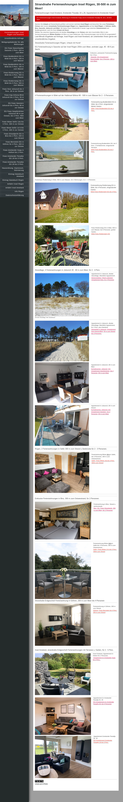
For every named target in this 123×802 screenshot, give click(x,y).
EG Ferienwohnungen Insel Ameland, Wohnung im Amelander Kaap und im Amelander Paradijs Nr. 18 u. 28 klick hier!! (74, 19)
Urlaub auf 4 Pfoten (41, 784)
